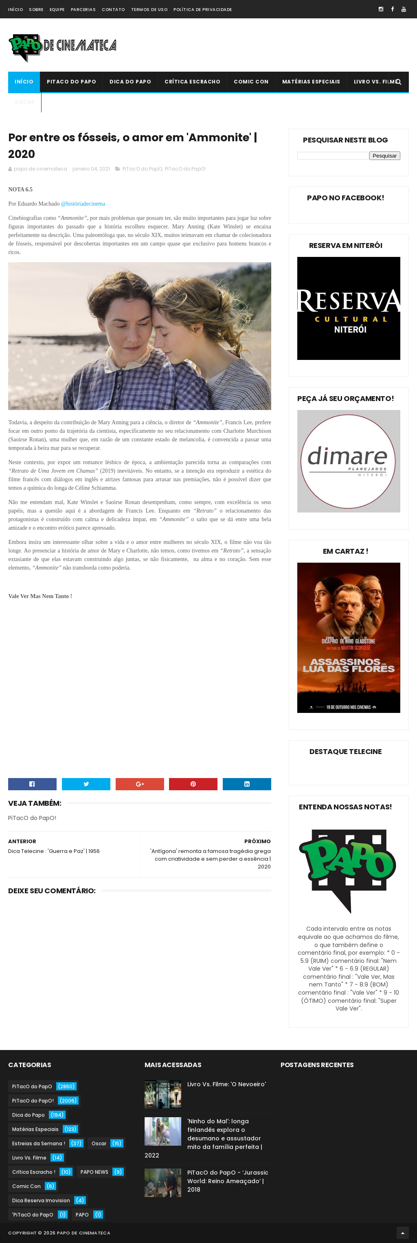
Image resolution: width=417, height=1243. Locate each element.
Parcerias (83, 10)
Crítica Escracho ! (33, 1171)
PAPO (82, 1214)
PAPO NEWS (94, 1171)
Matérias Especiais (311, 81)
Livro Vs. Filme (376, 81)
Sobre (36, 10)
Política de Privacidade (202, 10)
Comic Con (251, 81)
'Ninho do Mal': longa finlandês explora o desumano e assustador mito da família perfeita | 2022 (203, 1138)
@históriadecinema (82, 204)
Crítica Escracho (192, 81)
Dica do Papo (130, 81)
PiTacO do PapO (71, 81)
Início (15, 10)
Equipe (57, 10)
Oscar (25, 102)
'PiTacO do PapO (32, 1214)
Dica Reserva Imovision (41, 1200)
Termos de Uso (149, 10)
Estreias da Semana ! (38, 1143)
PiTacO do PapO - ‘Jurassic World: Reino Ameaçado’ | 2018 (227, 1181)
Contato (113, 10)
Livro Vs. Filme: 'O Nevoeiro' (226, 1084)
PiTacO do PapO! (185, 168)
